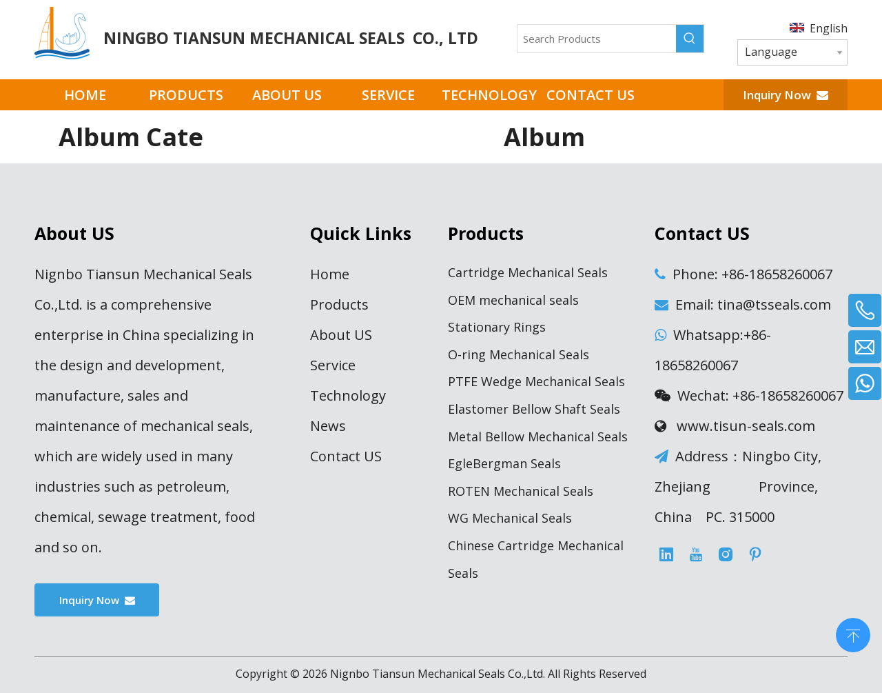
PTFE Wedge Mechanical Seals (536, 381)
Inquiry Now (785, 95)
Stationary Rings (497, 327)
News (328, 425)
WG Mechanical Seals (510, 518)
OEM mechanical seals (513, 300)
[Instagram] (725, 554)
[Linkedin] (666, 554)
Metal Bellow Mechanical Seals (538, 436)
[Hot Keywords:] (690, 38)
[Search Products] (596, 38)
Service (333, 365)
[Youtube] (696, 554)
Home (329, 274)
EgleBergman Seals (504, 463)
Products (339, 304)
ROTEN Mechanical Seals (520, 491)
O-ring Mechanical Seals (518, 354)
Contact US (346, 456)
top (853, 633)
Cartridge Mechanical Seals (528, 272)
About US (341, 334)
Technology (348, 395)
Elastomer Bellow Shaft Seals (534, 409)
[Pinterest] (755, 554)
